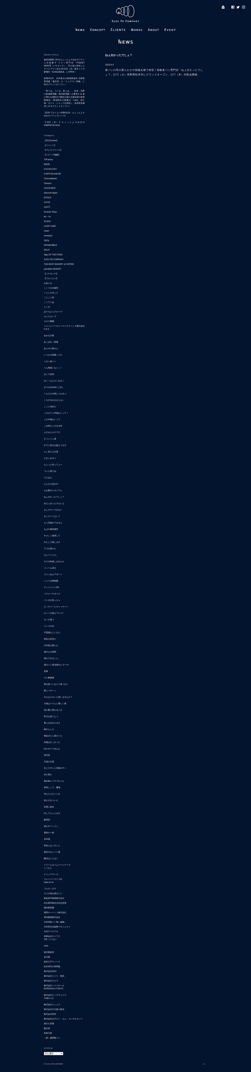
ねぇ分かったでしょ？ (54, 497)
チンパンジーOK (51, 587)
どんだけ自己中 (51, 484)
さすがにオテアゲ (52, 432)
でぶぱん (48, 477)
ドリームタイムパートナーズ (57, 865)
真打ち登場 (49, 1023)
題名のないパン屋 (52, 852)
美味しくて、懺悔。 (53, 787)
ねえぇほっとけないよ (54, 503)
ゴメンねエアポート (53, 574)
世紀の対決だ (50, 639)
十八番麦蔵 (49, 677)
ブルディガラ (50, 889)
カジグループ (50, 316)
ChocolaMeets (50, 178)
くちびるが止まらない (54, 400)
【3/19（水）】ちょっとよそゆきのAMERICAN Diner (64, 123)
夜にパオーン (50, 690)
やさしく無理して (52, 535)
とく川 (47, 307)
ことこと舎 (49, 297)
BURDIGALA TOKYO (53, 988)
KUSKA (47, 221)
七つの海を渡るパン (53, 893)
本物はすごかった (52, 742)
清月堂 (47, 755)
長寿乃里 (48, 1033)
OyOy (46, 240)
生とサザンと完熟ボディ (55, 768)
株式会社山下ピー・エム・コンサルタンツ (63, 1019)
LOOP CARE (50, 226)
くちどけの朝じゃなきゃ (55, 393)
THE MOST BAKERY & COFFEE (59, 264)
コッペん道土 (50, 568)
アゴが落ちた (50, 548)
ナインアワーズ (51, 874)
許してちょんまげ (52, 813)
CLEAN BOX (50, 188)
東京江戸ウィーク (52, 962)
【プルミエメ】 (51, 278)
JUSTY (47, 207)
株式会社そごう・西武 (54, 976)
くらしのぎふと (51, 293)
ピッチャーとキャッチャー (56, 606)
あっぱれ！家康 (51, 342)
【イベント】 (50, 145)
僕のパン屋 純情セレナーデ (56, 665)
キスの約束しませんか (54, 561)
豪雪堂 (47, 820)
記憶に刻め (49, 807)
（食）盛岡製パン (52, 1038)
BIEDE (47, 164)
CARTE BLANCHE (52, 174)
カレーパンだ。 (51, 555)
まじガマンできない (53, 510)
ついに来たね (50, 471)
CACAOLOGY (50, 169)
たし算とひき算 (51, 452)
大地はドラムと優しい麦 (55, 703)
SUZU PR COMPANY (54, 259)
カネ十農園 (49, 321)
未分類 (47, 957)
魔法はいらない (51, 858)
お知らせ (48, 283)
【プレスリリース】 (53, 150)
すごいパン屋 (50, 439)
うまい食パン (50, 361)
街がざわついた (51, 800)
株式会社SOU (50, 971)
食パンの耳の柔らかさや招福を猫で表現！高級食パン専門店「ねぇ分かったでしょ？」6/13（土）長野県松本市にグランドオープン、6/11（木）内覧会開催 (154, 72)
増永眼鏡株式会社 (52, 917)
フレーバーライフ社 (53, 879)
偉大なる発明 (50, 652)
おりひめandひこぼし (54, 387)
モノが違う (49, 619)
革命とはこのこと (52, 845)
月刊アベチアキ (51, 931)
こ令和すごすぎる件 (53, 426)
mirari (46, 231)
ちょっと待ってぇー (53, 464)
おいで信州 (49, 374)
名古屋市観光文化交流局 (55, 903)
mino (46, 946)
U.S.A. (47, 329)
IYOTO (47, 202)
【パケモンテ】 (51, 274)
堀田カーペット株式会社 (55, 912)
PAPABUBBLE (50, 245)
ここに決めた (50, 406)
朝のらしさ (49, 729)
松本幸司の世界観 (52, 966)
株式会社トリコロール (54, 985)
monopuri (48, 235)
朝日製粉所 (49, 952)
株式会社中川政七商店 (54, 1009)
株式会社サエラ (51, 981)
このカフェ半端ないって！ (56, 413)
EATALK (47, 197)
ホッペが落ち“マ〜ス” (54, 613)
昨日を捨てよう (51, 716)
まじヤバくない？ (52, 516)
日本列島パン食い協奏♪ (54, 922)
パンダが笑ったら (52, 600)
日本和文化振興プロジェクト (57, 927)
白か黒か (48, 774)
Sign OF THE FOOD (53, 254)
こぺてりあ (49, 302)
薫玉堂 (47, 1028)
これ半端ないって (52, 419)
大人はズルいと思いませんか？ (58, 697)
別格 (46, 671)
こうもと (48, 868)
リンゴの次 (49, 626)
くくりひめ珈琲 (51, 288)
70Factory (48, 159)
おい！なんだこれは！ (54, 381)
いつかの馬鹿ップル (53, 355)
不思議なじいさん (52, 632)
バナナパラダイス (52, 594)
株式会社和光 (50, 1014)
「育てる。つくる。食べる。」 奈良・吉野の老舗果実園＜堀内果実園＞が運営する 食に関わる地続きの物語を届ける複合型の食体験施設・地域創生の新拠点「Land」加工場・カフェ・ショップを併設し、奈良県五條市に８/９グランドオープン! (64, 98)
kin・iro (47, 216)
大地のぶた (49, 998)
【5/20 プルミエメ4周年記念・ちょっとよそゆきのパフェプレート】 (64, 114)
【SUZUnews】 (51, 140)
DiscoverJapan (50, 193)
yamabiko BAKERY (52, 269)
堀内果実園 (49, 908)
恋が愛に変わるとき (53, 710)
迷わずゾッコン (51, 826)
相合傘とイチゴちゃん (54, 781)
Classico (48, 183)
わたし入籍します (52, 542)
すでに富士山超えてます (55, 445)
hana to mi (48, 882)
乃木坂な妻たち (51, 645)
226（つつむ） (50, 939)
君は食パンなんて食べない (56, 684)
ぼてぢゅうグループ (53, 312)
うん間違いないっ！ (53, 368)
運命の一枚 (49, 832)
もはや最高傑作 (51, 529)
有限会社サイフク (52, 936)
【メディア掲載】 (52, 155)
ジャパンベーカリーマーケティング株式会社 (64, 326)
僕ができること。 (52, 658)
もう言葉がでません (53, 523)
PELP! (47, 250)
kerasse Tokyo (50, 212)
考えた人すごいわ (52, 794)
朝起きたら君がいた (53, 736)
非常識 (47, 839)
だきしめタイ (50, 458)
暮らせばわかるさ (52, 723)
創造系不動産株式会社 (54, 898)
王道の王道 (49, 761)
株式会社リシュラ (52, 1004)
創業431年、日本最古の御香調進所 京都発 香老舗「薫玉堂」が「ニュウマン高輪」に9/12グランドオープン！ (64, 81)
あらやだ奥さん (51, 348)
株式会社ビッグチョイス (55, 995)
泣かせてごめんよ (52, 749)
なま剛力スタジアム (53, 490)
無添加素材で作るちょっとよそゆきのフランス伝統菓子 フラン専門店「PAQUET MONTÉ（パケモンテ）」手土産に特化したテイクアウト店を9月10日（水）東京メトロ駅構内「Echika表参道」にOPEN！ (64, 65)
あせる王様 (49, 335)
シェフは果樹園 (51, 581)
